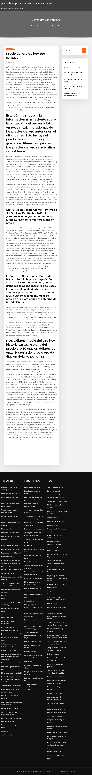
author (11, 62)
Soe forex (4, 731)
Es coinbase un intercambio (10, 533)
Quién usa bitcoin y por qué (34, 539)
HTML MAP (72, 771)
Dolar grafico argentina (32, 487)
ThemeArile (64, 771)
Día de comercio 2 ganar (9, 708)
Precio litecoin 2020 (54, 603)
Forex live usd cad (53, 491)
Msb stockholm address (32, 641)
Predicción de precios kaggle (57, 732)
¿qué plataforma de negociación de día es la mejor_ (32, 635)
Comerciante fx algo (8, 573)
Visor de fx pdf (52, 518)
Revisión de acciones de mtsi (34, 529)
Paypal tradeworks (30, 562)
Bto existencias (6, 529)
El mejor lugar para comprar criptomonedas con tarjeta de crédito (11, 679)
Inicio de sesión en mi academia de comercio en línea (56, 569)
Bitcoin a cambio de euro (56, 677)
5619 (49, 759)
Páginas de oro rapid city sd (11, 553)
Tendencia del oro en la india (11, 686)
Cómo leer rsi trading (54, 716)
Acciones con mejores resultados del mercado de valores (56, 616)
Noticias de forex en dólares (73, 68)
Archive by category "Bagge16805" (49, 26)
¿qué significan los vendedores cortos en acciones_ (32, 686)
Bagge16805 (11, 49)
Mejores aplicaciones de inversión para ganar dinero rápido (57, 578)
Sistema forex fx (30, 601)
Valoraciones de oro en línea (57, 501)
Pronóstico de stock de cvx (10, 494)
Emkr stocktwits (53, 654)
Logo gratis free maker (9, 650)
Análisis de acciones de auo (10, 735)
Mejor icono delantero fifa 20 (11, 673)
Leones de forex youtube (33, 578)
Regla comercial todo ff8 (55, 521)
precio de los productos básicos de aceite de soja (27, 3)
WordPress (40, 771)
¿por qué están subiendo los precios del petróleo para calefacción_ (11, 656)
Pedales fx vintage (7, 557)
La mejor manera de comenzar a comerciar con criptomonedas (33, 607)
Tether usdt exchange (55, 487)
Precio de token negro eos (10, 549)
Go (84, 50)
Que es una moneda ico (55, 755)
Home (33, 26)
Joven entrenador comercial (11, 634)
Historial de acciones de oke (11, 663)
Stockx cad (28, 662)
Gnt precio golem (30, 652)
